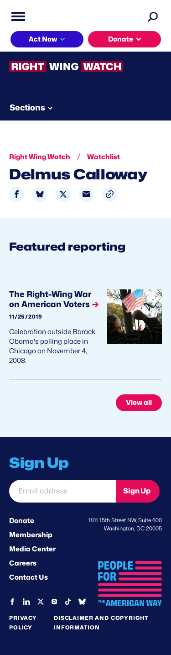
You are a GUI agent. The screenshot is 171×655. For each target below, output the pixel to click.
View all (139, 402)
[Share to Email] (86, 194)
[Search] (153, 16)
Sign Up (136, 491)
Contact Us (28, 577)
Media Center (32, 549)
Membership (30, 535)
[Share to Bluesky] (39, 194)
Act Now (43, 39)
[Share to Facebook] (16, 194)
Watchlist (103, 157)
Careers (22, 563)
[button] (109, 194)
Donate (120, 39)
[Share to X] (63, 194)
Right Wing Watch (39, 157)
